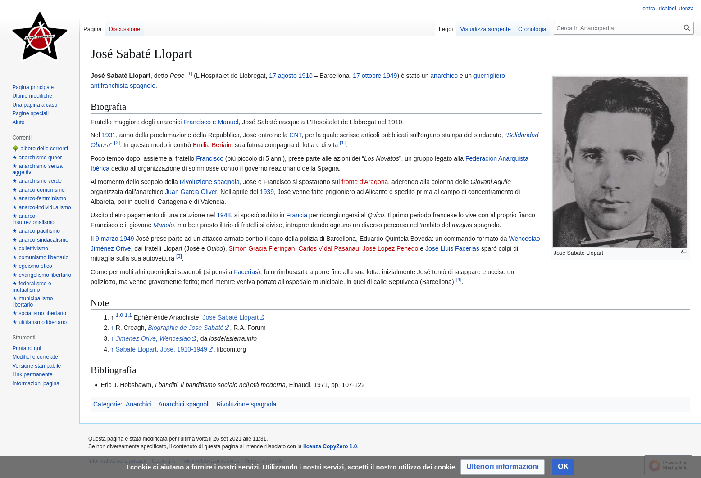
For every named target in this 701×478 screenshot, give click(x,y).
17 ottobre (367, 75)
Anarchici (139, 404)
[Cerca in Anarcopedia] (624, 28)
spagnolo (142, 85)
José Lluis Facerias (452, 248)
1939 (267, 191)
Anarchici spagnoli (184, 404)
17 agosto (283, 75)
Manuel (228, 122)
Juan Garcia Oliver (191, 191)
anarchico (444, 75)
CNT (295, 135)
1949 (390, 75)
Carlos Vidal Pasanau (328, 248)
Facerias (246, 271)
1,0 (119, 315)
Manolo (163, 225)
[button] (502, 467)
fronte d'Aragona (364, 181)
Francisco (197, 122)
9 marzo (107, 238)
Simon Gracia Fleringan (262, 248)
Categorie (107, 404)
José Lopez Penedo (391, 248)
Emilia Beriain (212, 145)
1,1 (128, 315)
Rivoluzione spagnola (210, 181)
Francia (296, 215)
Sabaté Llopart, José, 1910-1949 (161, 349)
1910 (306, 75)
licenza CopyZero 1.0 (330, 446)
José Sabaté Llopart (230, 317)
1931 (109, 135)
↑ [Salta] (112, 327)
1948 (224, 215)
